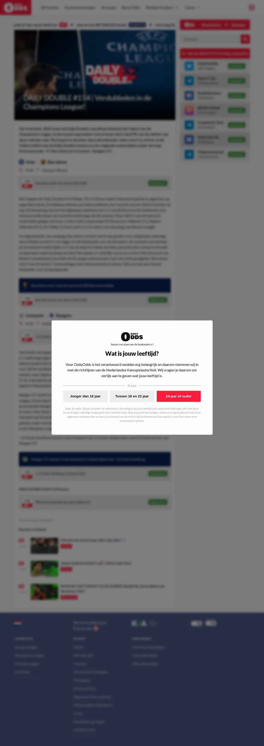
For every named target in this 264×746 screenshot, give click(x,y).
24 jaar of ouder (178, 396)
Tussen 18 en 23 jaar (132, 396)
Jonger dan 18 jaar (85, 396)
